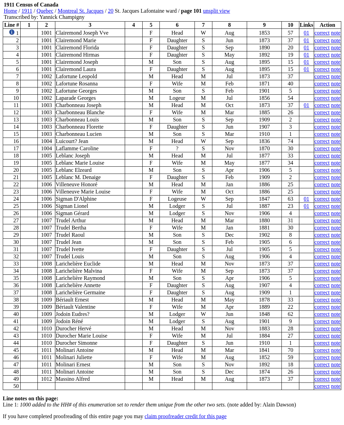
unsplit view (216, 11)
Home (10, 11)
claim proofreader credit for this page (186, 416)
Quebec (44, 11)
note (336, 33)
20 (110, 11)
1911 (27, 11)
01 (306, 33)
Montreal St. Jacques (81, 11)
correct (322, 33)
